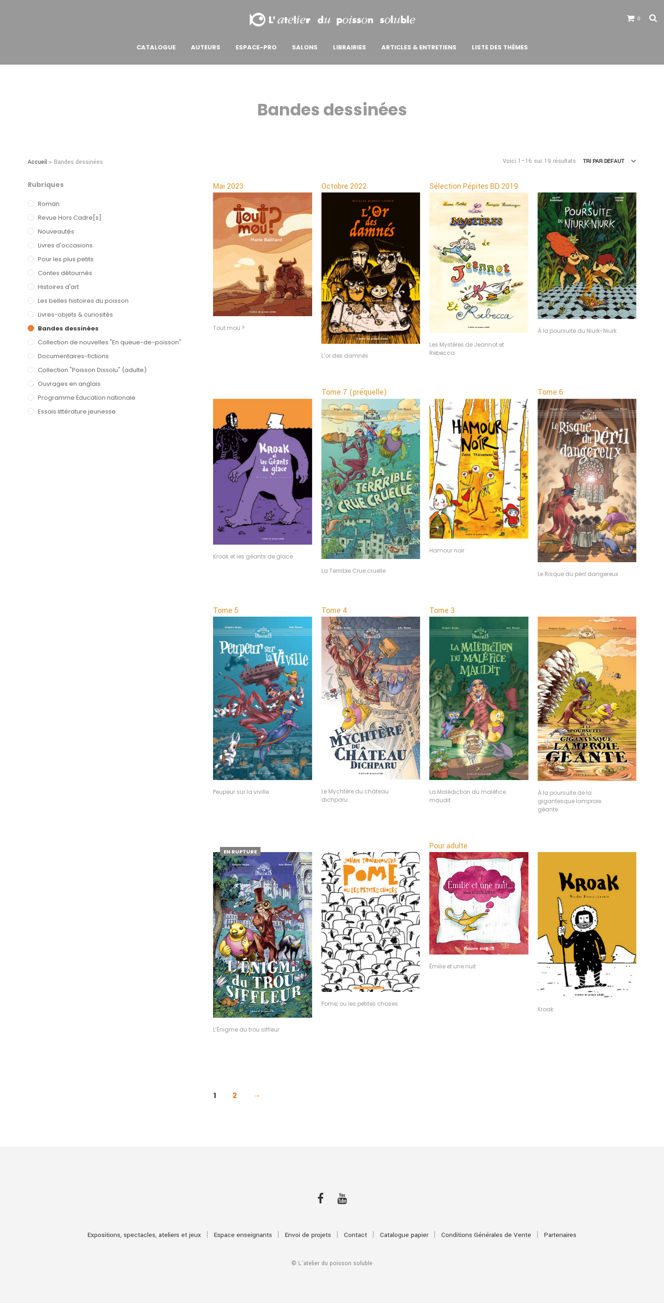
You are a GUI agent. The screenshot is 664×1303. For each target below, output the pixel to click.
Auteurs (205, 47)
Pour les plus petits (66, 259)
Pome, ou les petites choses (359, 1004)
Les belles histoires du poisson (83, 300)
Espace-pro (256, 47)
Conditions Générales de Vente (486, 1235)
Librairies (349, 47)
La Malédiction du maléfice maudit (467, 796)
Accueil (37, 162)
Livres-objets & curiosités (75, 314)
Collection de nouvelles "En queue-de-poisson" (109, 342)
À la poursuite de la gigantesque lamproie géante (569, 801)
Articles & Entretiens (418, 47)
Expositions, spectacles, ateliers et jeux (144, 1235)
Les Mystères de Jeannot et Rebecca (466, 349)
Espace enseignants (243, 1235)
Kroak (545, 1009)
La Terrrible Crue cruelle (353, 571)
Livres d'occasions (65, 245)
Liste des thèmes (500, 47)
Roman (48, 203)
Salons (305, 47)
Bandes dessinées (68, 328)
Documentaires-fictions (73, 356)
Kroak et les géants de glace (253, 556)
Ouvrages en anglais (69, 383)
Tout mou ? (229, 328)
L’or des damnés (344, 356)
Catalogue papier (404, 1235)
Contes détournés (65, 273)
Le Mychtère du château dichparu (355, 795)
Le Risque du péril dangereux (578, 574)
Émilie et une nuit (452, 966)
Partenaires (560, 1235)
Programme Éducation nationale (87, 397)
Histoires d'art (58, 286)
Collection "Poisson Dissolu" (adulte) (92, 370)
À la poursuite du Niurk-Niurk (577, 331)
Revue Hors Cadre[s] (69, 217)
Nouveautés (56, 231)
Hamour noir (446, 550)
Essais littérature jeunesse (77, 411)
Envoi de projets (308, 1235)
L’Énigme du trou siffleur (246, 1029)
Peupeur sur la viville (241, 792)
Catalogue (156, 47)
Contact (355, 1235)
